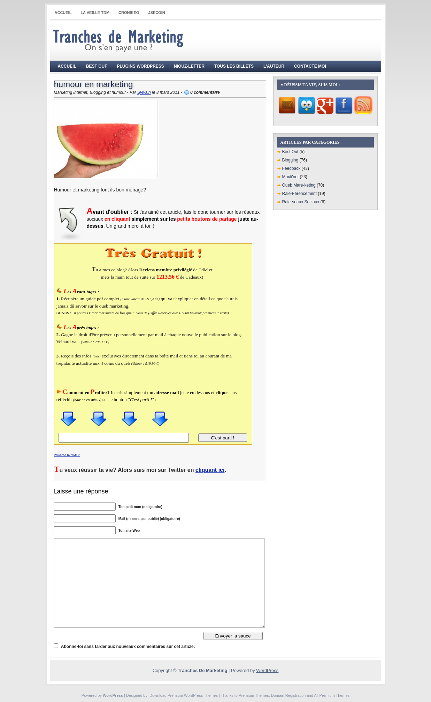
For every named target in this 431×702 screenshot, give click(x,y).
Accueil (63, 12)
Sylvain (144, 92)
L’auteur (273, 66)
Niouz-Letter (189, 66)
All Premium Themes (331, 695)
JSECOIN (156, 12)
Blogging (290, 160)
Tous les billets (234, 66)
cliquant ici (210, 470)
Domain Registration (288, 695)
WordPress (267, 670)
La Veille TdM (94, 12)
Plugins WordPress (140, 66)
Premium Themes (254, 695)
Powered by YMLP (67, 455)
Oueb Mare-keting (299, 185)
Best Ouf (96, 66)
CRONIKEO (128, 12)
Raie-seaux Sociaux (301, 201)
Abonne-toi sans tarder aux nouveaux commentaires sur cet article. (128, 646)
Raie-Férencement (299, 193)
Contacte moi (310, 66)
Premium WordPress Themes (193, 695)
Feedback (291, 168)
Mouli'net (290, 176)
